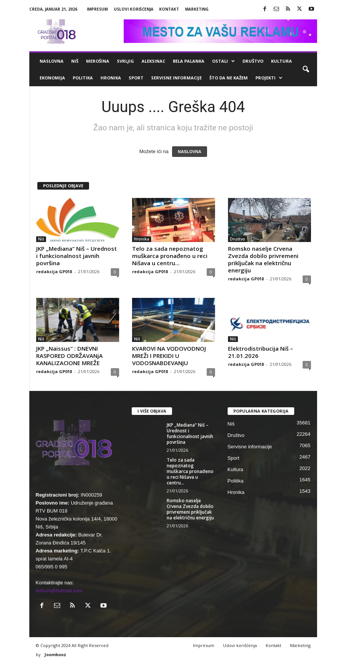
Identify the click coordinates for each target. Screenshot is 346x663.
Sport (136, 78)
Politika (83, 78)
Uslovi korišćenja (133, 9)
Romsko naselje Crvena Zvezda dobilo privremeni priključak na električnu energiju (263, 259)
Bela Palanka (188, 61)
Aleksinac (153, 61)
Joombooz (55, 654)
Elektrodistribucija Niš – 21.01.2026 (260, 352)
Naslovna (52, 61)
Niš (74, 61)
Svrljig (125, 61)
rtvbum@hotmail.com (59, 590)
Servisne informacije (176, 78)
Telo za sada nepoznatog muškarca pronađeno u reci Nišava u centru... (169, 256)
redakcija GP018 (54, 271)
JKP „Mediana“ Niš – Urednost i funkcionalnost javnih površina (76, 256)
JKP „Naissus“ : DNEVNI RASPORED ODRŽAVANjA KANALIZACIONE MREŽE (69, 356)
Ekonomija (52, 78)
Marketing (197, 9)
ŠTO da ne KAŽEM (228, 78)
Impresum (97, 9)
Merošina (97, 61)
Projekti (268, 78)
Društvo (252, 61)
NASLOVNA (189, 151)
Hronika (110, 78)
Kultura (281, 61)
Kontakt (169, 9)
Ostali (223, 61)
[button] (305, 69)
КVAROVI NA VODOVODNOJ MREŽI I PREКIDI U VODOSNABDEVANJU (169, 356)
